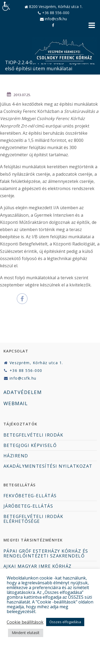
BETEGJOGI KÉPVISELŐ (30, 445)
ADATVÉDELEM (22, 392)
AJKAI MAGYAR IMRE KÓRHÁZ (37, 566)
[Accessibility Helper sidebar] (6, 6)
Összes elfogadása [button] (65, 621)
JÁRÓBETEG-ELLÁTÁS (28, 506)
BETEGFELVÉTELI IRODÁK (33, 435)
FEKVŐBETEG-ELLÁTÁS (30, 496)
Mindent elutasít (25, 632)
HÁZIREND (15, 456)
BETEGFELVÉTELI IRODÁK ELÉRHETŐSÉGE (33, 518)
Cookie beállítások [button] (25, 622)
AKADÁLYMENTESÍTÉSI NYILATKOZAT (48, 466)
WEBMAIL (15, 403)
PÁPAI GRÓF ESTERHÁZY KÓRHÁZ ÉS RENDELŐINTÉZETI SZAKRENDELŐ (45, 553)
